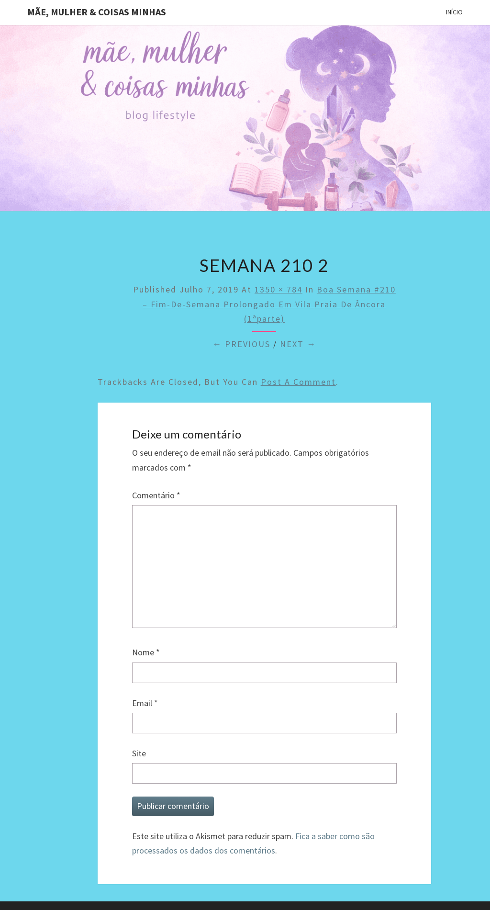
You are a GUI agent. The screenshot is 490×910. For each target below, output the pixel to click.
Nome (146, 652)
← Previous (241, 343)
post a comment (298, 381)
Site (139, 753)
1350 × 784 (278, 289)
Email (145, 702)
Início (454, 12)
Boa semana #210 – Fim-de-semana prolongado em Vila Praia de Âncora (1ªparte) (269, 304)
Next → (298, 343)
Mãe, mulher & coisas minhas (96, 12)
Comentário (156, 495)
